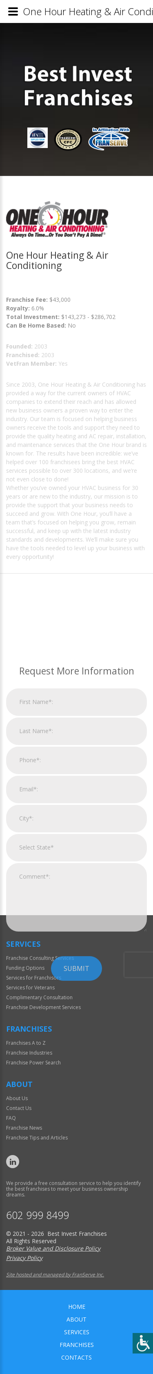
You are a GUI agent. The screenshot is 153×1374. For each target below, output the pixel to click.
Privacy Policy (24, 1258)
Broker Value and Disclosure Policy (53, 1248)
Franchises (77, 1345)
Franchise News (24, 1127)
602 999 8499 (37, 1215)
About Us (17, 1098)
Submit (76, 1053)
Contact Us (18, 1108)
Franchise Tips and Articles (37, 1137)
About (76, 1319)
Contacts (76, 1357)
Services (76, 1332)
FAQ (11, 1117)
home (76, 1306)
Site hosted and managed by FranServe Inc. (55, 1274)
